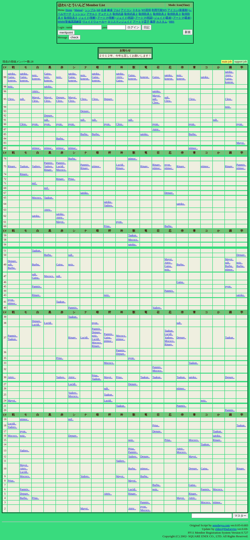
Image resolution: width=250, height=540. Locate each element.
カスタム (161, 21)
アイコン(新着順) (177, 10)
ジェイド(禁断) (87, 17)
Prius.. (71, 179)
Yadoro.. (36, 166)
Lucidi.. (60, 166)
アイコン (126, 10)
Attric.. (120, 77)
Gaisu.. (12, 77)
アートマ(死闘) (144, 17)
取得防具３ (174, 14)
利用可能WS (159, 10)
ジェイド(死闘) (125, 17)
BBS (171, 21)
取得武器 (118, 14)
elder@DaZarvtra (226, 529)
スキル (136, 10)
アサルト (92, 14)
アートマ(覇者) (182, 17)
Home (69, 10)
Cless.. (11, 99)
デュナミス (105, 14)
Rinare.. (12, 166)
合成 (103, 10)
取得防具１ (145, 14)
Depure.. (61, 97)
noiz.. (35, 75)
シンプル (90, 10)
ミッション (79, 14)
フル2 (116, 10)
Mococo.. (61, 169)
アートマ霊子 (141, 21)
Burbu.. (84, 134)
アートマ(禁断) (106, 17)
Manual (78, 10)
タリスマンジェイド (120, 21)
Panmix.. (49, 163)
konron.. (12, 80)
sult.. (22, 99)
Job (98, 10)
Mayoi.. (36, 97)
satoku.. (12, 73)
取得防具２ (160, 14)
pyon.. (35, 124)
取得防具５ (71, 17)
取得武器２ (131, 14)
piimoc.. (36, 148)
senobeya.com (221, 525)
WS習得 (146, 10)
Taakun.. (24, 166)
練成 (110, 10)
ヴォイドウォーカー (94, 21)
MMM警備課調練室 (70, 21)
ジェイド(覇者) (163, 17)
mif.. (34, 183)
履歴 (152, 21)
